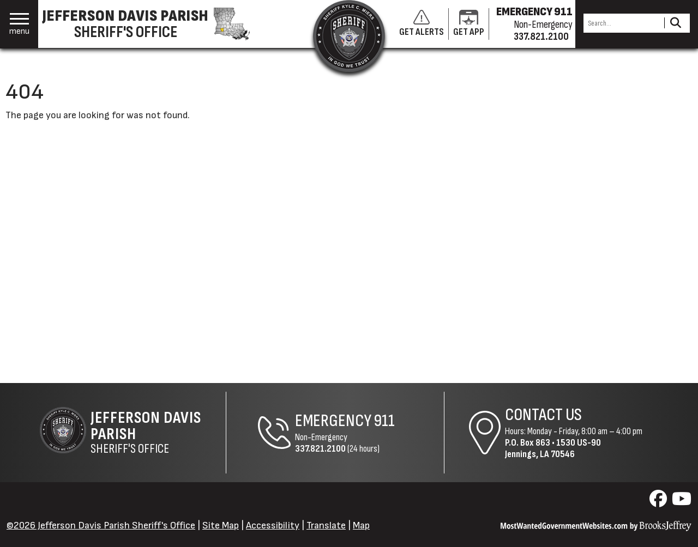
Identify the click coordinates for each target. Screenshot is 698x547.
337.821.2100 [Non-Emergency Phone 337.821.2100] (320, 448)
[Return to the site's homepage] (349, 36)
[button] (19, 24)
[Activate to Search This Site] (675, 23)
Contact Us (543, 415)
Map (361, 525)
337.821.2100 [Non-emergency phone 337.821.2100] (541, 36)
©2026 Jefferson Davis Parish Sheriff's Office (101, 525)
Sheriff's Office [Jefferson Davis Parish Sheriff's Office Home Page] (158, 432)
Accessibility (272, 525)
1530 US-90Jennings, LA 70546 (553, 448)
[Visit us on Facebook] (659, 502)
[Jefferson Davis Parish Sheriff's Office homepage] (152, 24)
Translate (326, 525)
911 (384, 420)
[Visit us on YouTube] (681, 502)
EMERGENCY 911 (534, 12)
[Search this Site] (622, 23)
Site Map (220, 525)
